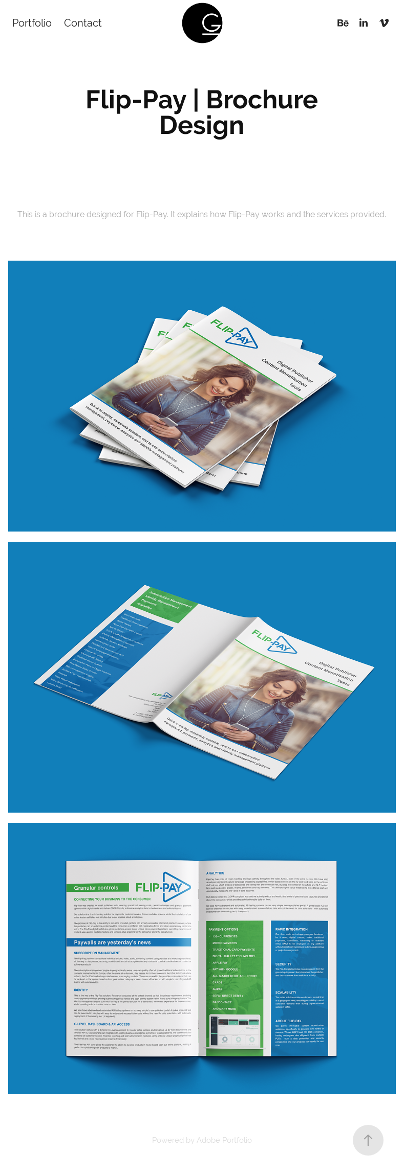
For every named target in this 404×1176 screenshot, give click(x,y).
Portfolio (32, 23)
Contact (83, 23)
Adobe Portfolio (224, 1140)
